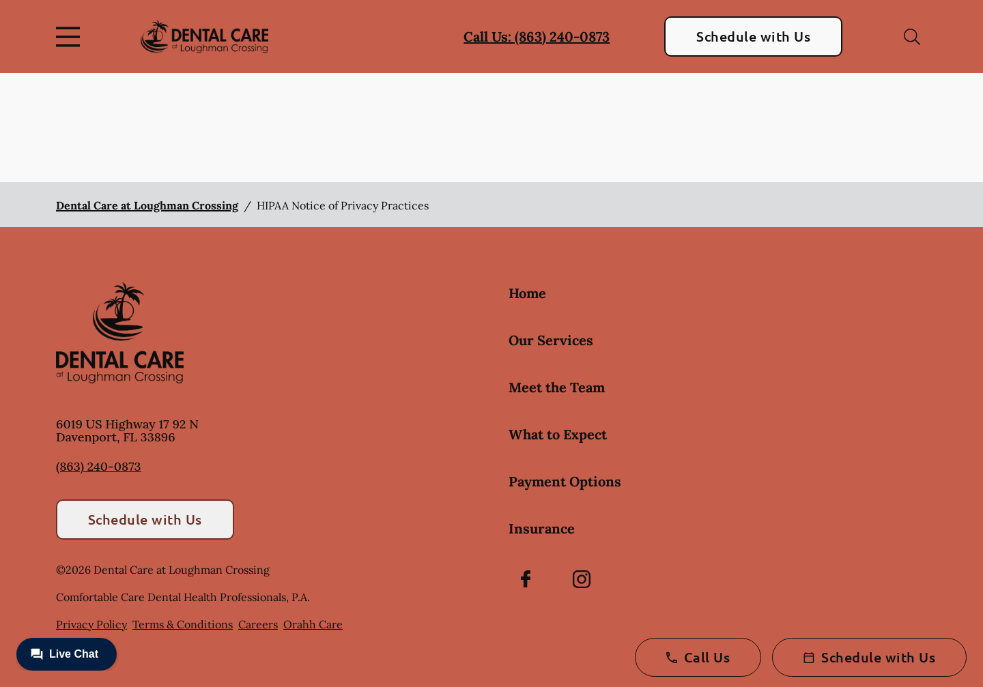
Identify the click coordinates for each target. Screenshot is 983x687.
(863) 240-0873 (98, 466)
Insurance (542, 528)
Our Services (551, 340)
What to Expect (558, 434)
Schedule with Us (753, 36)
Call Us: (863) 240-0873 (537, 36)
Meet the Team (557, 387)
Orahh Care (313, 624)
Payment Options (565, 481)
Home (527, 293)
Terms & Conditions (182, 624)
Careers (258, 624)
